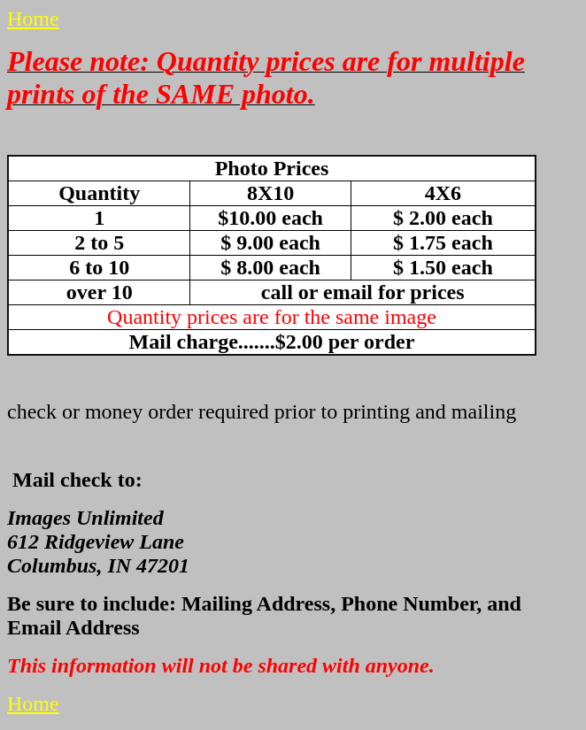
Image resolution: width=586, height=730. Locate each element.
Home (33, 18)
